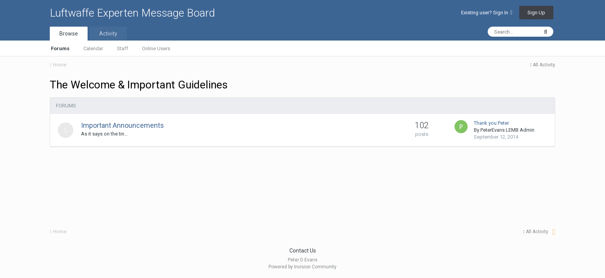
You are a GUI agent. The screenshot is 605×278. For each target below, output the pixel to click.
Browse (68, 34)
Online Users (156, 48)
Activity (108, 34)
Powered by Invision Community (302, 267)
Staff (122, 48)
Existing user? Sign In (486, 12)
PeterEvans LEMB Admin (507, 130)
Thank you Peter (491, 123)
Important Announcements (122, 125)
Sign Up (536, 12)
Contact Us (302, 250)
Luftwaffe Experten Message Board (132, 13)
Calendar (93, 48)
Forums (60, 48)
